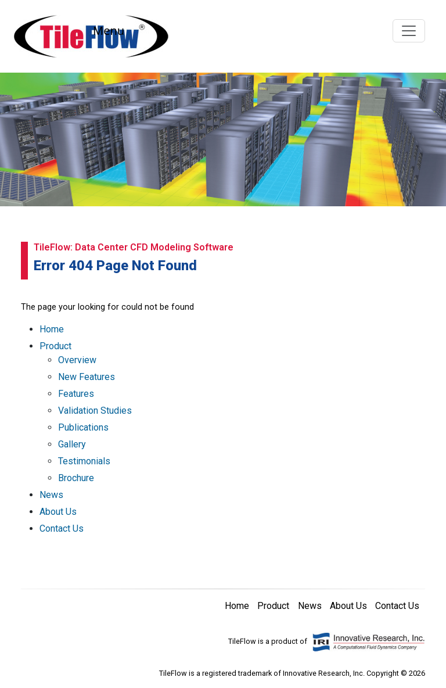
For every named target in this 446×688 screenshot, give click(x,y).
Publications (83, 427)
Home (51, 329)
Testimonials (84, 461)
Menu (108, 30)
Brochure (76, 477)
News (51, 494)
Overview (77, 359)
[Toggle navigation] (409, 30)
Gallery (72, 444)
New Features (86, 376)
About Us (58, 511)
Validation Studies (95, 410)
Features (76, 393)
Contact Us (61, 528)
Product (55, 346)
